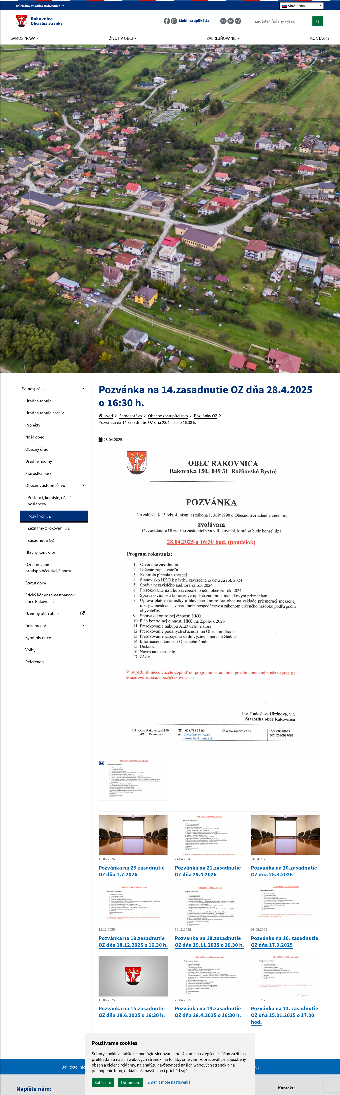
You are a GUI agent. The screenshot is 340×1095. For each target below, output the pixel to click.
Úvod (106, 415)
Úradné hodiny (38, 461)
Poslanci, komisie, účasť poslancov (49, 501)
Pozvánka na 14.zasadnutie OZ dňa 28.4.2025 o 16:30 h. (147, 422)
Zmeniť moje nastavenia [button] (169, 1082)
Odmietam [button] (130, 1082)
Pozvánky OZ (39, 516)
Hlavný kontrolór (40, 552)
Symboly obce (38, 637)
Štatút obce (35, 583)
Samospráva (33, 388)
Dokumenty (35, 625)
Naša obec (34, 437)
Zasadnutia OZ (41, 540)
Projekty (32, 425)
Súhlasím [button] (102, 1082)
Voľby (30, 649)
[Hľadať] (317, 21)
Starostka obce (38, 473)
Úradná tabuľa (38, 400)
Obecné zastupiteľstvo (45, 485)
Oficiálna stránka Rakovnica (40, 6)
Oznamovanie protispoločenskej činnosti (49, 568)
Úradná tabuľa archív (44, 412)
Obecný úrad (37, 449)
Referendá (34, 661)
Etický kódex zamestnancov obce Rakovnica (50, 598)
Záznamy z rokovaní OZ (49, 528)
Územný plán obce (55, 613)
